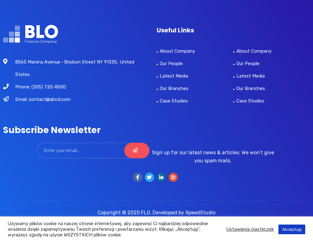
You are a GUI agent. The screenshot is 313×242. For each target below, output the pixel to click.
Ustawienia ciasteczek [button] (250, 229)
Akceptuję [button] (291, 229)
